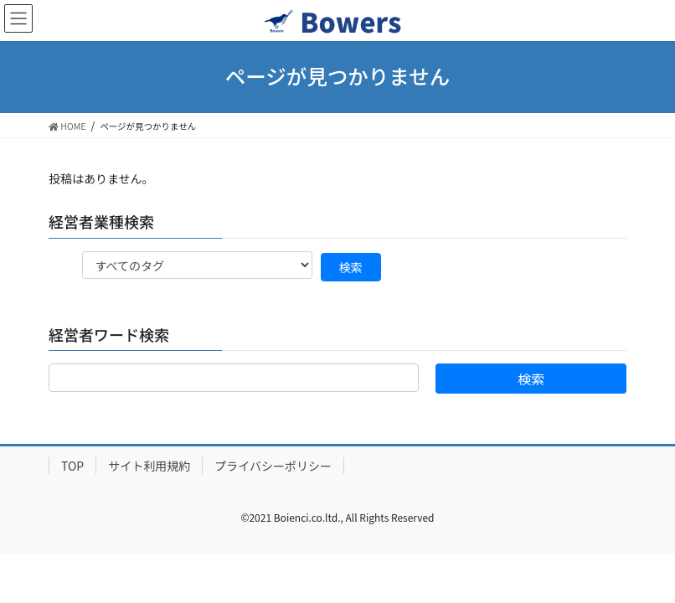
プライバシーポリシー (273, 465)
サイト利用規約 (149, 465)
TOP (72, 465)
